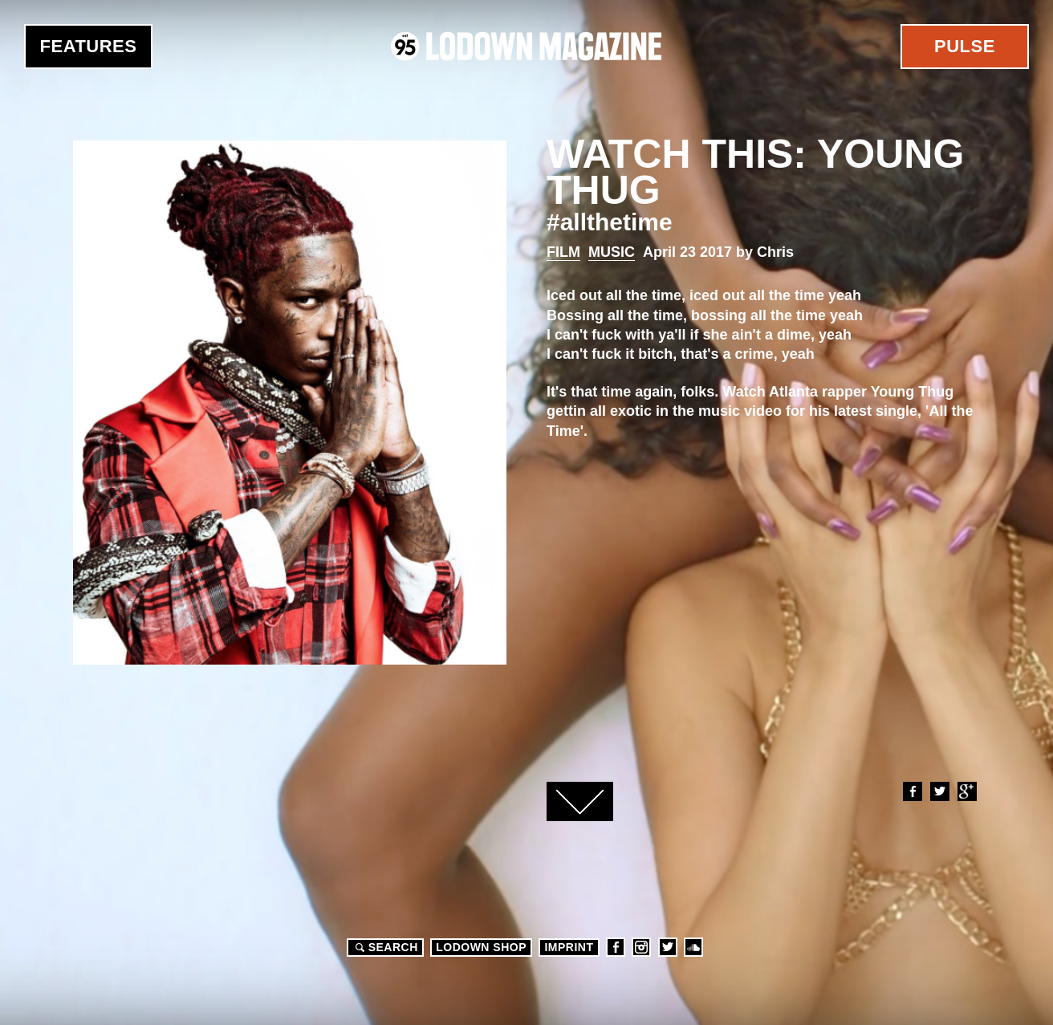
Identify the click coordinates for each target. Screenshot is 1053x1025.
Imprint (568, 947)
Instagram (641, 947)
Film (563, 252)
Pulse (964, 46)
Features (88, 46)
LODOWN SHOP (481, 947)
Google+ (966, 791)
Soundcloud (693, 947)
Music (611, 252)
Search (384, 947)
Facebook (912, 791)
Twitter (939, 791)
